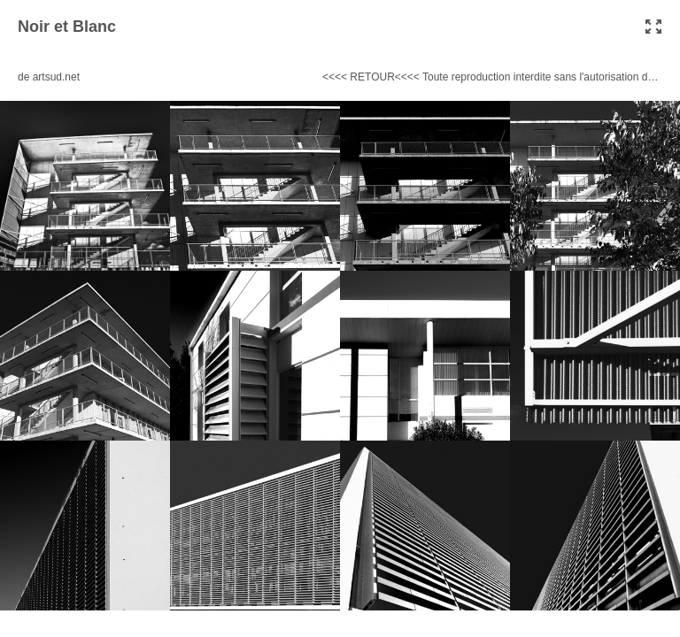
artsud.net (56, 77)
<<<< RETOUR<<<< (371, 77)
